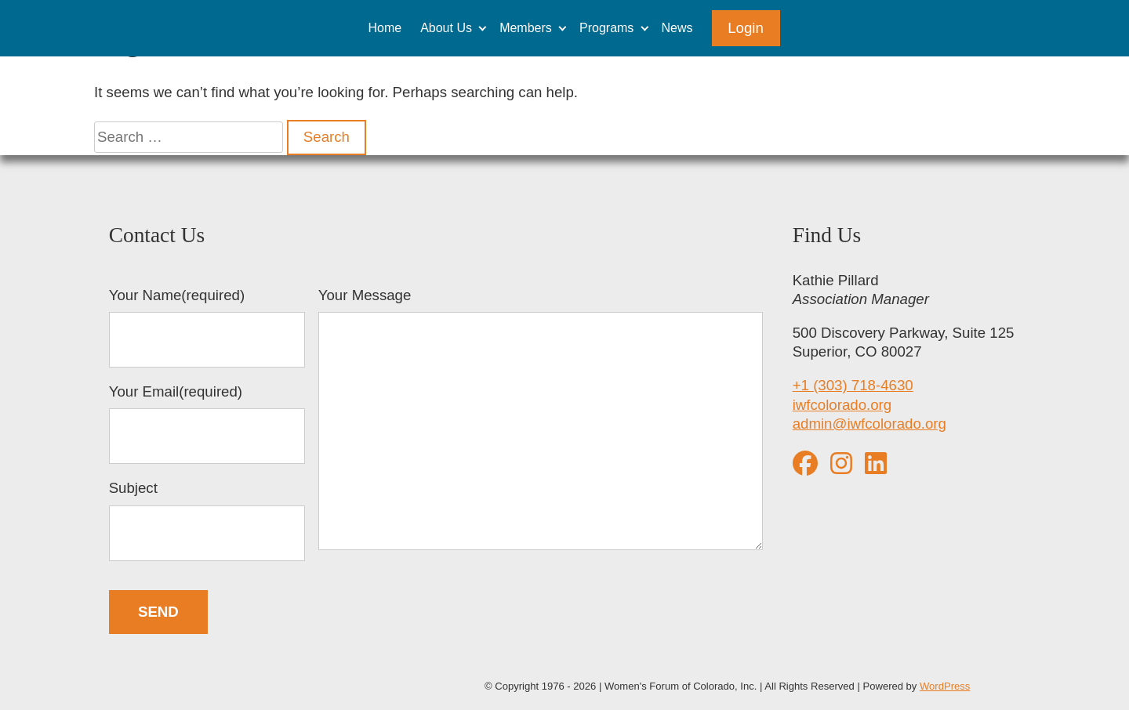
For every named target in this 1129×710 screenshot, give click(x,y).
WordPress (945, 686)
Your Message (541, 421)
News (677, 27)
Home (384, 27)
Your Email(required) (207, 424)
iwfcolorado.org (842, 405)
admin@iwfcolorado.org (869, 423)
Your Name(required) (207, 327)
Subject (207, 520)
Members (525, 27)
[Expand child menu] (482, 28)
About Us (446, 27)
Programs (606, 27)
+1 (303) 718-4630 (853, 385)
